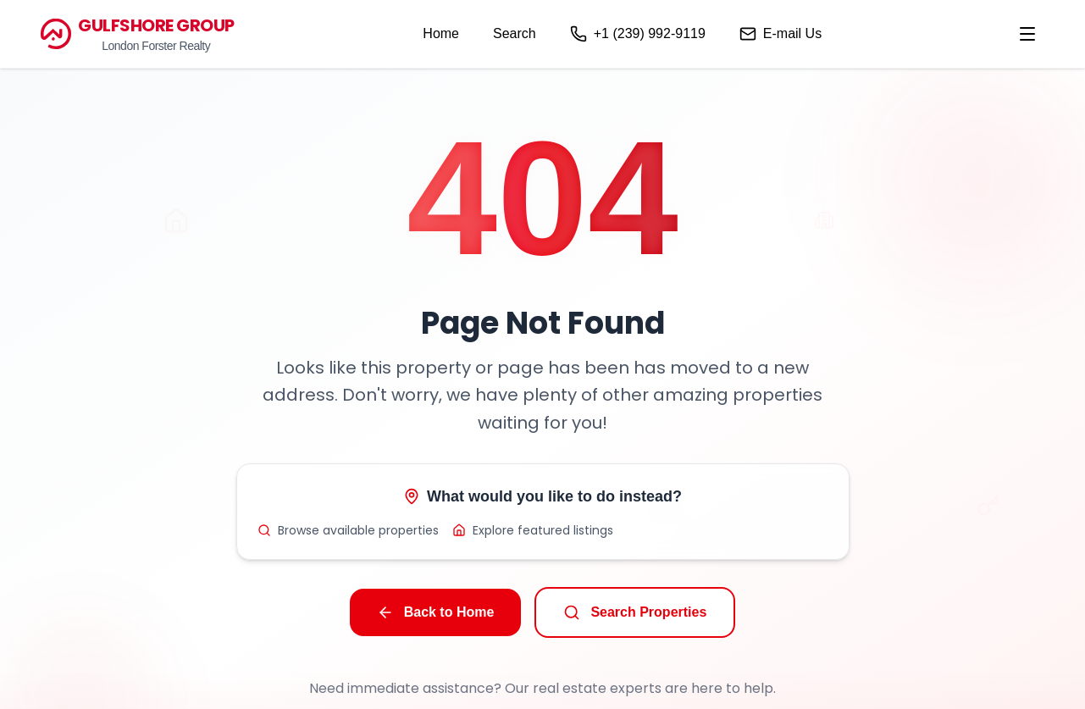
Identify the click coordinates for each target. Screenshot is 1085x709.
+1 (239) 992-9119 (638, 33)
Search (514, 33)
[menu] (1027, 34)
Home (441, 33)
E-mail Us (780, 33)
